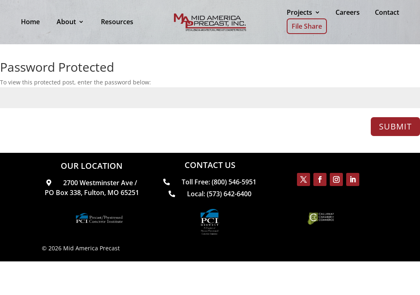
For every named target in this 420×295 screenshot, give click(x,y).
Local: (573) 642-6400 (210, 193)
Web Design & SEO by (190, 248)
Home (30, 22)
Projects (299, 12)
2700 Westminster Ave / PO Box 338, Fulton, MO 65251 (92, 187)
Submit (395, 126)
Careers (348, 12)
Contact (387, 12)
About (66, 22)
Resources (117, 22)
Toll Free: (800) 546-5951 (209, 181)
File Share (307, 26)
